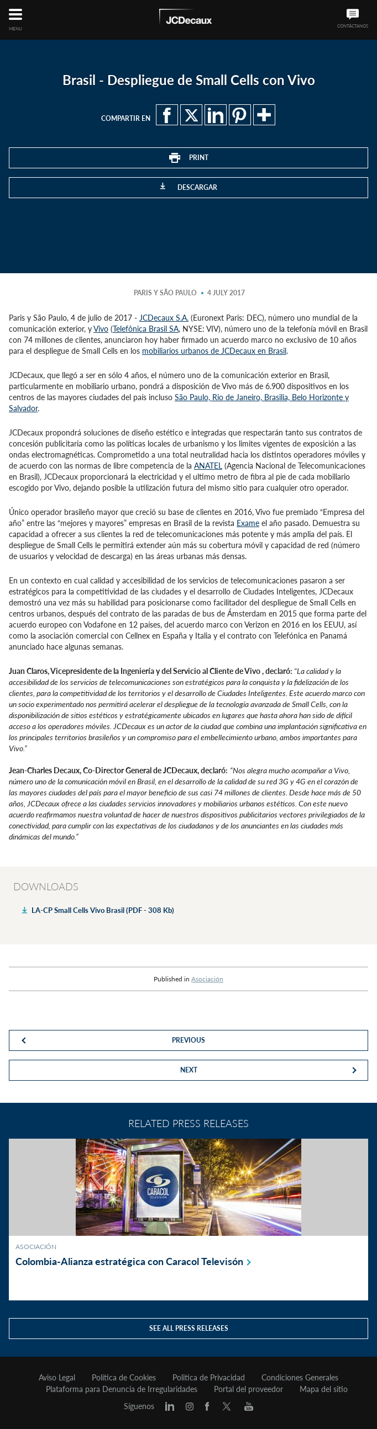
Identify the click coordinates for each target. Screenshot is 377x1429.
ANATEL (208, 465)
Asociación (207, 979)
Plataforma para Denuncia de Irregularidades (121, 1389)
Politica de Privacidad (208, 1377)
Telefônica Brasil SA (146, 328)
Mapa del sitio (324, 1389)
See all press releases (188, 1328)
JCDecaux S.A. (163, 317)
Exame (248, 523)
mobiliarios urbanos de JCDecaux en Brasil (214, 350)
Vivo (100, 328)
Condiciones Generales (299, 1377)
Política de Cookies (124, 1377)
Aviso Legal (57, 1377)
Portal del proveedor (248, 1389)
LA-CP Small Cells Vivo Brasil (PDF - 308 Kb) (103, 910)
